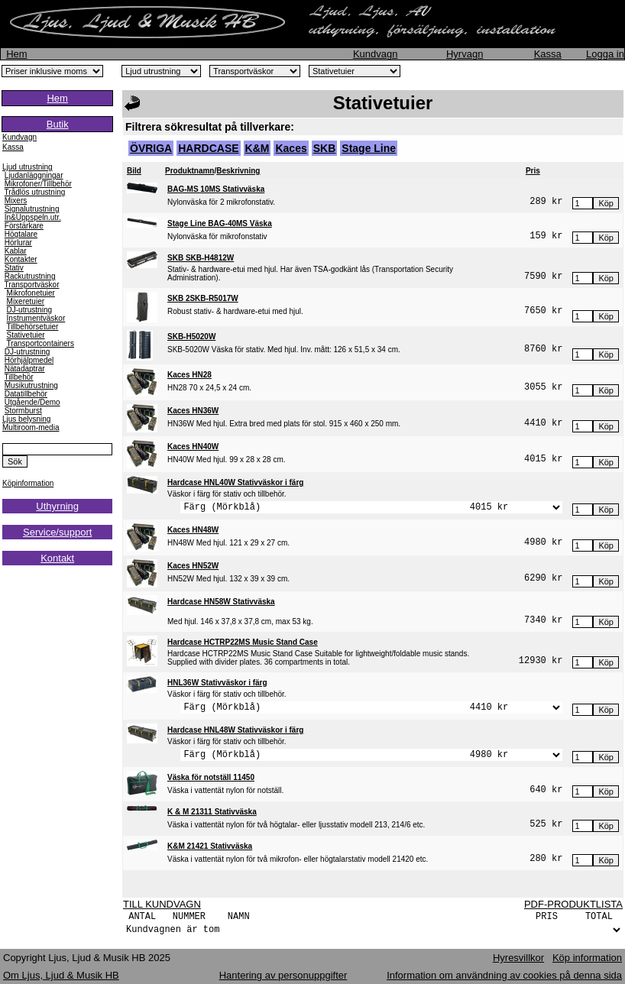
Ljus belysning (26, 419)
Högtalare (21, 234)
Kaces (290, 148)
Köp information (587, 957)
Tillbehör (19, 377)
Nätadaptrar (25, 368)
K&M (257, 148)
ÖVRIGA (151, 148)
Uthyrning (57, 506)
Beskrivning (238, 171)
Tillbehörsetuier (32, 326)
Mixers (16, 200)
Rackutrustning (30, 276)
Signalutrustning (32, 209)
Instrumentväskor (36, 318)
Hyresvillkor (518, 957)
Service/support (57, 532)
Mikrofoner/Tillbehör (38, 184)
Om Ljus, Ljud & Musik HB (61, 975)
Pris (533, 171)
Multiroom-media (30, 427)
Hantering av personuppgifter (283, 975)
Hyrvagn (464, 54)
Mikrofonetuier (31, 293)
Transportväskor (32, 284)
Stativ (14, 268)
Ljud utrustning (27, 167)
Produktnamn (189, 171)
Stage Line (369, 148)
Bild (134, 171)
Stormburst (23, 410)
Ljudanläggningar (34, 175)
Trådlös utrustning (35, 192)
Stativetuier (26, 335)
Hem (16, 54)
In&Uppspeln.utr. (33, 217)
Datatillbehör (26, 394)
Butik (58, 124)
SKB (324, 148)
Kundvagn (375, 54)
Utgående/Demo (32, 402)
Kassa (548, 54)
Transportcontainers (40, 343)
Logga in (605, 54)
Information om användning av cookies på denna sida (504, 975)
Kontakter (21, 259)
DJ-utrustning (29, 310)
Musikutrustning (31, 385)
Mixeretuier (25, 301)
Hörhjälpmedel (29, 360)
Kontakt (57, 558)
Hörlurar (18, 242)
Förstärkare (24, 226)
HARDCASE (208, 148)
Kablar (16, 251)
